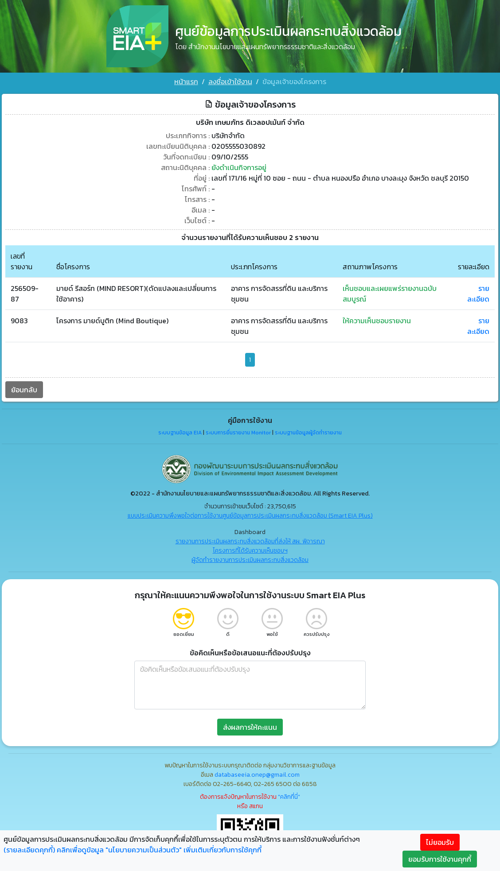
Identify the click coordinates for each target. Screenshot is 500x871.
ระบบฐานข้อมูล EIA (180, 433)
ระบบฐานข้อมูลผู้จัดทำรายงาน (308, 433)
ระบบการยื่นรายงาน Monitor (238, 433)
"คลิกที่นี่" (289, 796)
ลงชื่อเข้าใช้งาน (230, 81)
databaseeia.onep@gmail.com (257, 774)
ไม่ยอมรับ (440, 842)
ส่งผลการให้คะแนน (250, 727)
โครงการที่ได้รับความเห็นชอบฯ (250, 550)
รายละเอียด (478, 293)
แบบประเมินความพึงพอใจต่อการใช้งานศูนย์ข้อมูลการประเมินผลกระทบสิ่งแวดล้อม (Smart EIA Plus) (250, 515)
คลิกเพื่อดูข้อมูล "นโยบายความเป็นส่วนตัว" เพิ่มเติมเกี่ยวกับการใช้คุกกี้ (159, 849)
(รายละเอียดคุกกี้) (29, 849)
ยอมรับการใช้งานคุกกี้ (439, 859)
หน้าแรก (186, 81)
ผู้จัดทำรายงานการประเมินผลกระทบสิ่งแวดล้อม (250, 560)
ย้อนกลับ (24, 389)
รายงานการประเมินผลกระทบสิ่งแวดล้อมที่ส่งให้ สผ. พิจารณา (250, 541)
